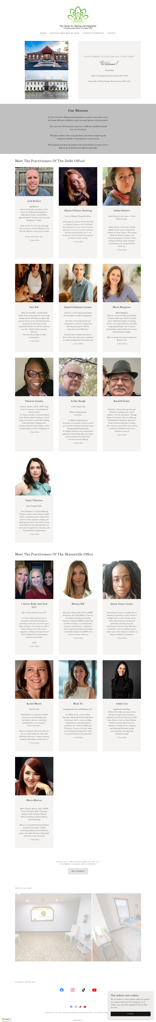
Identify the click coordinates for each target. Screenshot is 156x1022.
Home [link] (43, 33)
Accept (130, 1014)
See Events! (78, 871)
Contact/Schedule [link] (93, 33)
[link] (78, 17)
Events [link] (112, 33)
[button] (34, 240)
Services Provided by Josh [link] (64, 33)
